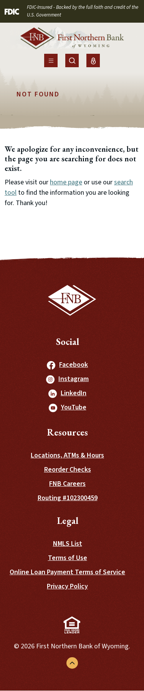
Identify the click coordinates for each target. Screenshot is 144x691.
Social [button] (67, 342)
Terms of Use (67, 558)
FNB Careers (67, 484)
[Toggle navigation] (51, 60)
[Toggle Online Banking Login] (93, 60)
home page (66, 182)
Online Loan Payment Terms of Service (67, 572)
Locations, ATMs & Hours (67, 455)
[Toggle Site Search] (72, 60)
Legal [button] (67, 521)
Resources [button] (67, 432)
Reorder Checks (67, 469)
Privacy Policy (67, 586)
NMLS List (67, 543)
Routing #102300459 (68, 498)
